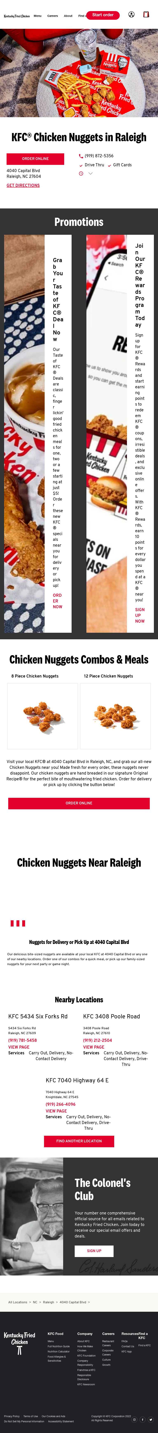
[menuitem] (37, 16)
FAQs (125, 1341)
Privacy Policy (12, 1416)
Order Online (35, 159)
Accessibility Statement (61, 1421)
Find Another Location (79, 1142)
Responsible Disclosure (84, 1377)
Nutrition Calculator (59, 1352)
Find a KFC (144, 1345)
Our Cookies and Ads (53, 1416)
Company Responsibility (85, 1363)
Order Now (57, 601)
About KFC (83, 1341)
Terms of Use (30, 1416)
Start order (103, 15)
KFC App (127, 1352)
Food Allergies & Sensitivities (57, 1359)
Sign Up (94, 1252)
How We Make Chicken (85, 1348)
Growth (106, 1365)
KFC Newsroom (86, 1384)
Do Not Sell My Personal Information (24, 1421)
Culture (106, 1360)
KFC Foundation (86, 1356)
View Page (18, 1048)
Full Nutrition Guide (59, 1346)
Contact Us (128, 1346)
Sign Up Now (140, 616)
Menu (51, 1341)
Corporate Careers (107, 1353)
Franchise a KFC (86, 1370)
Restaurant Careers (108, 1343)
